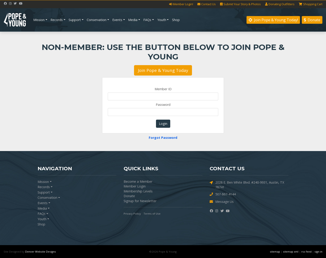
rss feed (306, 251)
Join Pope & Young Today (163, 70)
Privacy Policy (132, 213)
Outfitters (280, 4)
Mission (39, 20)
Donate (312, 19)
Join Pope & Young (273, 19)
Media (132, 20)
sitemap (275, 251)
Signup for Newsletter (140, 201)
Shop (176, 20)
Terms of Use (152, 213)
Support (75, 20)
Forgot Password (163, 137)
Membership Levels (138, 191)
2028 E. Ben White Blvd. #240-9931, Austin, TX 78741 (247, 184)
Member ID (163, 89)
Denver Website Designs (40, 251)
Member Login (135, 186)
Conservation (96, 20)
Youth (161, 20)
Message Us (222, 202)
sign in (318, 251)
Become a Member (138, 181)
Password (163, 104)
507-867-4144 (223, 194)
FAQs (147, 20)
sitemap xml (290, 251)
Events (117, 20)
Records (56, 20)
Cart (310, 4)
